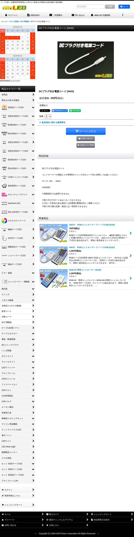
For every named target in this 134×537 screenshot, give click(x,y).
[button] (123, 15)
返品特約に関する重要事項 (52, 122)
